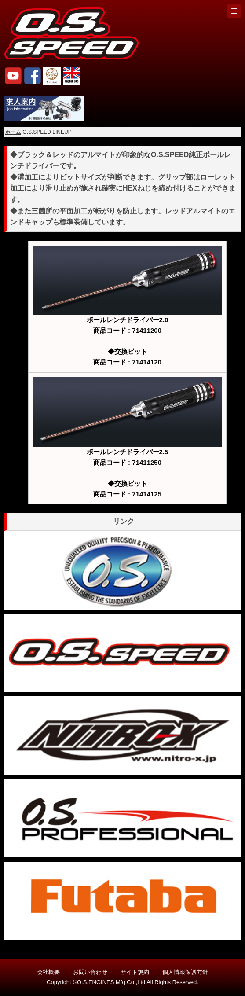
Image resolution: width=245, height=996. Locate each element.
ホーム (13, 132)
